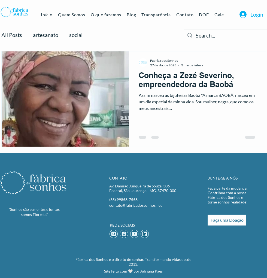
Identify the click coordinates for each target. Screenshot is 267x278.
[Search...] (225, 35)
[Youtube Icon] (134, 234)
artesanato (45, 35)
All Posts (11, 35)
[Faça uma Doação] (227, 220)
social (76, 35)
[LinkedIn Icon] (145, 234)
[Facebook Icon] (124, 234)
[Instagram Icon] (114, 234)
